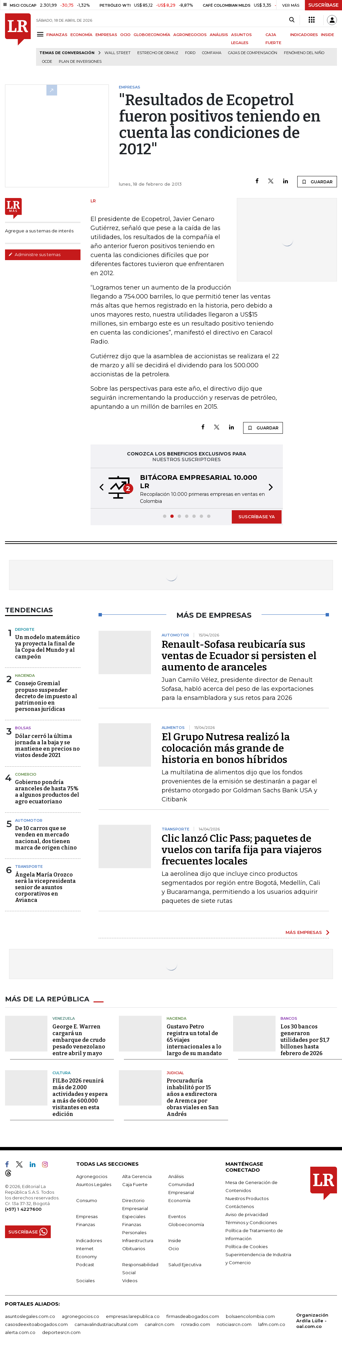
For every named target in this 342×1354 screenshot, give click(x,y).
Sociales (85, 1280)
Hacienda (25, 675)
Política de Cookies (246, 1246)
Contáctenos (239, 1206)
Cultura (61, 1073)
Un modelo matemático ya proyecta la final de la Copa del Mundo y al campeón (47, 647)
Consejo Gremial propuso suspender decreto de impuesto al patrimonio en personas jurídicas (46, 696)
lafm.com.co (271, 1324)
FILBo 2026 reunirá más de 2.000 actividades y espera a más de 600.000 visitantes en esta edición (80, 1097)
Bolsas (23, 728)
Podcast (85, 1264)
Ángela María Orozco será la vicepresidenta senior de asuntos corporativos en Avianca (45, 888)
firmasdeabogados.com (192, 1316)
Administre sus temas (34, 254)
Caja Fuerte (135, 1184)
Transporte (29, 866)
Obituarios (133, 1248)
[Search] (291, 20)
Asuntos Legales (93, 1184)
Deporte (24, 629)
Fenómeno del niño (304, 53)
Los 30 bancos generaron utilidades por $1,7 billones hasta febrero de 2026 (305, 1039)
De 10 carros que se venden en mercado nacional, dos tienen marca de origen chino (46, 838)
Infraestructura (137, 1240)
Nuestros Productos (247, 1198)
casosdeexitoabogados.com (36, 1324)
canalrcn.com (159, 1324)
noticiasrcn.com (234, 1324)
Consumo (86, 1200)
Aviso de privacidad (246, 1214)
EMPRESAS (106, 34)
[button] (100, 488)
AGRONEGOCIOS (190, 34)
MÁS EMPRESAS (304, 932)
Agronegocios (91, 1176)
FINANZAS (56, 34)
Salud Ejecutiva (184, 1264)
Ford (190, 53)
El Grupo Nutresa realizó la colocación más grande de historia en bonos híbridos (226, 748)
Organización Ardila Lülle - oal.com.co (312, 1320)
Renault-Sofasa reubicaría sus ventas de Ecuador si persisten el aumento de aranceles (239, 655)
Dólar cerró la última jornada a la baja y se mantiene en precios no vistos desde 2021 (47, 746)
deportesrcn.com (61, 1332)
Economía (179, 1200)
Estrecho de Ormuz (157, 53)
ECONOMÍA (81, 34)
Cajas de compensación (252, 53)
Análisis (176, 1176)
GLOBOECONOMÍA (152, 34)
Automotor (28, 820)
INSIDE (327, 34)
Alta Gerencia (137, 1176)
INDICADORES (304, 34)
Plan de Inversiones (80, 61)
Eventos (177, 1216)
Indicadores (89, 1240)
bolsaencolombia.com (250, 1316)
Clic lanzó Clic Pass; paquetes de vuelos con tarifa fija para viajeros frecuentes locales (242, 849)
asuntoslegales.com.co (30, 1316)
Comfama (211, 53)
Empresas (87, 1216)
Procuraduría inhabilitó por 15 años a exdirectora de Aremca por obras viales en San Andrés (193, 1097)
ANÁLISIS (219, 34)
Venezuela (63, 1018)
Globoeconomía (186, 1224)
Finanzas (85, 1224)
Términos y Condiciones (251, 1222)
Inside (174, 1240)
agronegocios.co (80, 1316)
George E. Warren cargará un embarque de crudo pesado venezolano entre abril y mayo (79, 1039)
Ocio (173, 1248)
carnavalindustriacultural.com (106, 1324)
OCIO (125, 34)
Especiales (133, 1216)
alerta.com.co (20, 1332)
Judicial (175, 1073)
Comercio (25, 774)
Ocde (47, 61)
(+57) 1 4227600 (23, 1209)
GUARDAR (317, 181)
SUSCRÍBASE (323, 5)
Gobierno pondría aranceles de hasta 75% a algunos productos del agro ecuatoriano (47, 792)
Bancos (289, 1018)
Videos (129, 1280)
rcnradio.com (195, 1324)
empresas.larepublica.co (133, 1316)
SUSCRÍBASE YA (256, 516)
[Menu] (41, 34)
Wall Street (118, 53)
